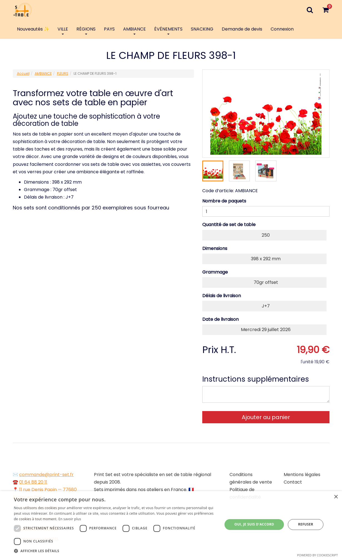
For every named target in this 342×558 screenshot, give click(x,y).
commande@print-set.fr (46, 474)
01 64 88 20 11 (33, 482)
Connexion (282, 29)
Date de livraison (220, 319)
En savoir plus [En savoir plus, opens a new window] (69, 519)
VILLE (63, 30)
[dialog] (171, 524)
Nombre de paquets (224, 201)
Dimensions (214, 248)
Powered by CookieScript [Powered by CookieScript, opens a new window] (317, 555)
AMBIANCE (134, 30)
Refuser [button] (305, 524)
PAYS (109, 29)
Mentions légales (302, 474)
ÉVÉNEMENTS (168, 30)
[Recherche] (310, 9)
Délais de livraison (221, 295)
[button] (115, 551)
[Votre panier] (326, 9)
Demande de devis (242, 29)
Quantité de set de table (229, 224)
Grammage (215, 272)
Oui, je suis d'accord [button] (254, 524)
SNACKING (202, 29)
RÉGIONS (86, 30)
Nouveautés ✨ (33, 29)
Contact (293, 482)
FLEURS (62, 73)
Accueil (23, 73)
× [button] (336, 497)
